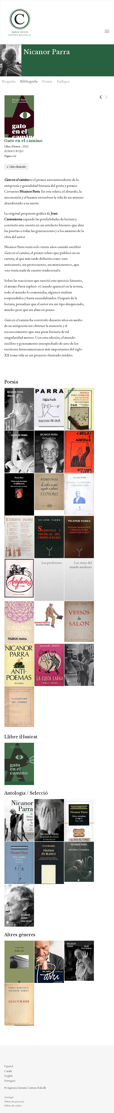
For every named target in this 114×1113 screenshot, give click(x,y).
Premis (47, 81)
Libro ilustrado (17, 166)
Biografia (8, 81)
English (8, 1076)
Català (8, 1071)
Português (9, 1081)
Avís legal (8, 1097)
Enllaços (63, 81)
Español (8, 1066)
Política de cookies (13, 1105)
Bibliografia (29, 81)
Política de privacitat (14, 1101)
